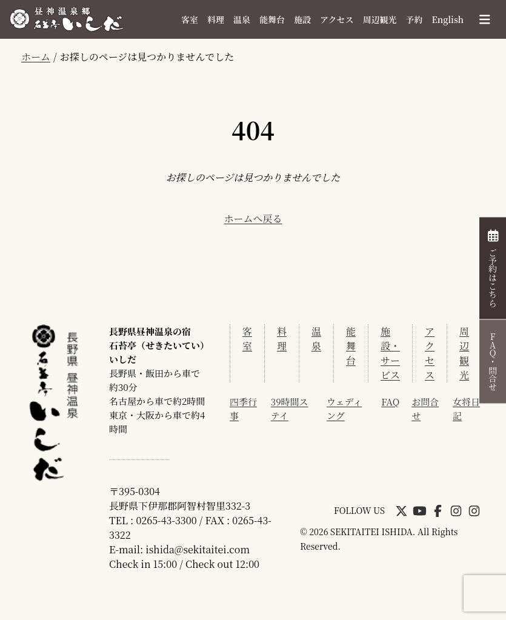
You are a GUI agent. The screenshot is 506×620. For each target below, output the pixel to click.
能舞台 (272, 19)
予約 (414, 19)
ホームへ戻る (253, 218)
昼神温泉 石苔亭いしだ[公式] (66, 19)
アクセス (337, 19)
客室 (189, 19)
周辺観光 (380, 19)
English (448, 19)
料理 (215, 19)
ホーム (35, 57)
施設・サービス (390, 353)
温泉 (241, 19)
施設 (302, 19)
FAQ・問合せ (493, 361)
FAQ (390, 401)
